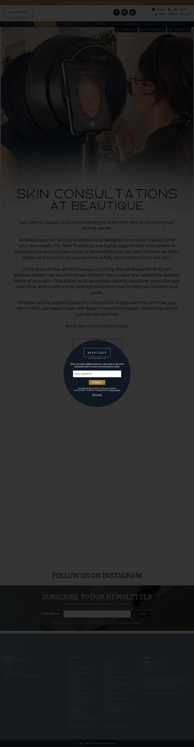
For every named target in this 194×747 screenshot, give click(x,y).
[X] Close (97, 395)
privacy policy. (115, 390)
